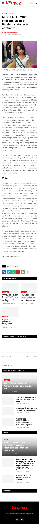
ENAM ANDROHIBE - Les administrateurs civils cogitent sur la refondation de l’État (28, 298)
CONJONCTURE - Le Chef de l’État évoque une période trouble (26, 399)
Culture (16, 266)
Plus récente (7, 357)
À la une (11, 13)
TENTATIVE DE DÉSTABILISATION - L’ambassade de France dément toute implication (24, 422)
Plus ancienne (31, 357)
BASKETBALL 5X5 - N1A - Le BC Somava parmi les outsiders (26, 477)
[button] (3, 3)
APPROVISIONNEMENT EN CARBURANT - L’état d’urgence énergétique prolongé (10, 298)
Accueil (4, 13)
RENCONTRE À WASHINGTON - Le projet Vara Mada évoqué (26, 409)
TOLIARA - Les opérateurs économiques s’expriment (7, 322)
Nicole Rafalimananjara (10, 32)
